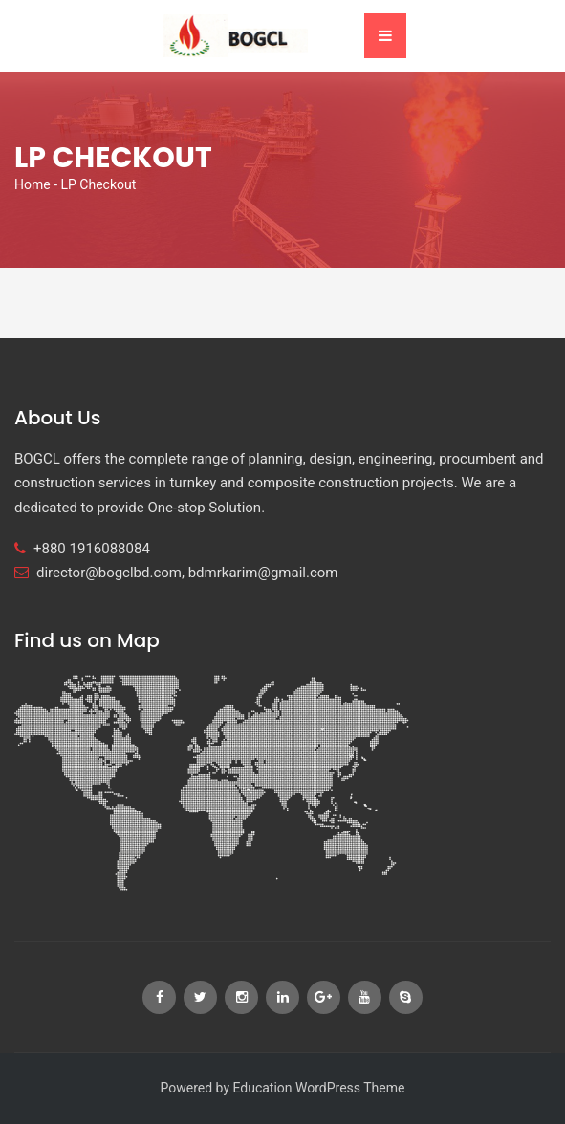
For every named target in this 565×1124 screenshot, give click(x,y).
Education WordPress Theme (318, 1087)
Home (32, 184)
